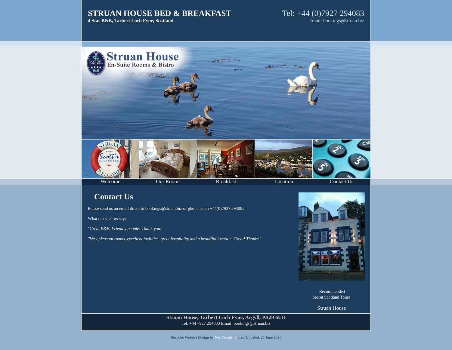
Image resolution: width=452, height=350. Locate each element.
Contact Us (342, 181)
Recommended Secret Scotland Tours (331, 294)
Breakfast (226, 181)
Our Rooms (168, 181)
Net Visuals (223, 337)
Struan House (331, 308)
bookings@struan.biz (343, 20)
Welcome (110, 181)
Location (283, 181)
